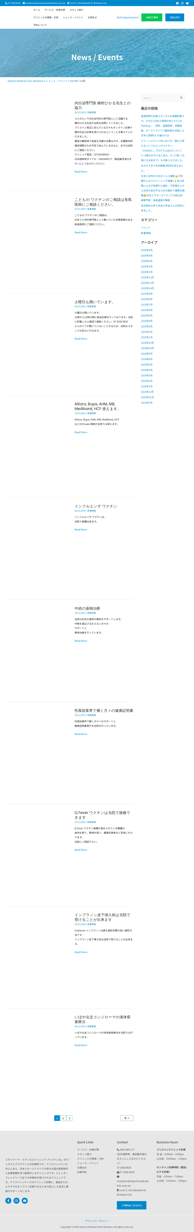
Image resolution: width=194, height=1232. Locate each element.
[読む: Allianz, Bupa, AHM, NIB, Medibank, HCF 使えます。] (38, 446)
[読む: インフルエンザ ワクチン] (38, 548)
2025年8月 (146, 299)
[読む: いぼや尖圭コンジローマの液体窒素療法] (38, 1059)
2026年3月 (146, 261)
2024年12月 (147, 342)
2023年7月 (146, 402)
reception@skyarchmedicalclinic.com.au (45, 3)
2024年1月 (146, 386)
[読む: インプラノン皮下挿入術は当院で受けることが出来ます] (38, 957)
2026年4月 (146, 255)
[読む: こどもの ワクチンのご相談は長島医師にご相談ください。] (38, 242)
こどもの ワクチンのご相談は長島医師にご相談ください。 (103, 202)
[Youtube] (187, 3)
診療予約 (82, 1172)
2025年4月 (146, 321)
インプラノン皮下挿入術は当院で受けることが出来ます (102, 917)
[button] (151, 17)
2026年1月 (146, 272)
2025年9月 (146, 293)
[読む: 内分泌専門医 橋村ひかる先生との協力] (38, 142)
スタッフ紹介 (84, 1154)
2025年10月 (147, 288)
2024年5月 (146, 364)
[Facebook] (177, 3)
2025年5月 (146, 315)
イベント (146, 227)
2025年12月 (147, 277)
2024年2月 (146, 381)
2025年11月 (147, 283)
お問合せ (82, 1167)
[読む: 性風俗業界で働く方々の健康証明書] (38, 752)
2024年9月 (146, 353)
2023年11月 (147, 397)
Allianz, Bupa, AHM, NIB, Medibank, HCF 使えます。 (98, 406)
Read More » (81, 171)
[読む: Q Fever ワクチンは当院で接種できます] (38, 854)
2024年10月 (147, 348)
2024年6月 (146, 359)
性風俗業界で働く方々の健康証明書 (104, 710)
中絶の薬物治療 (87, 608)
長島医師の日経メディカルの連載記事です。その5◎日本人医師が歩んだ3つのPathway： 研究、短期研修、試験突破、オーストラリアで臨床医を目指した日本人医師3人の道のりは (162, 125)
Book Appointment (127, 17)
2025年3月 (146, 326)
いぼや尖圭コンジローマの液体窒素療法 (102, 1019)
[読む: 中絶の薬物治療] (38, 650)
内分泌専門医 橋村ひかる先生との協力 (103, 105)
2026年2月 (146, 266)
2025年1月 (146, 337)
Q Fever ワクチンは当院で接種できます (102, 815)
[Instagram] (182, 3)
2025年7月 (146, 304)
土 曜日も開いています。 (95, 301)
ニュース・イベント (88, 1163)
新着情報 (91, 112)
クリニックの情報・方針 (90, 1158)
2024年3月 (146, 375)
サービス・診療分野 (88, 1149)
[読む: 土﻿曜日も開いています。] (38, 344)
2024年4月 (146, 370)
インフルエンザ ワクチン (96, 506)
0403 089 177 (127, 1149)
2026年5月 (146, 250)
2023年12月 (147, 392)
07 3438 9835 (14, 3)
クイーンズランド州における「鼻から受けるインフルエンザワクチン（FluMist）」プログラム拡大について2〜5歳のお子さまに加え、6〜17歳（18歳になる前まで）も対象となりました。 (163, 150)
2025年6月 (146, 310)
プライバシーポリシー (97, 1221)
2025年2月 (146, 332)
